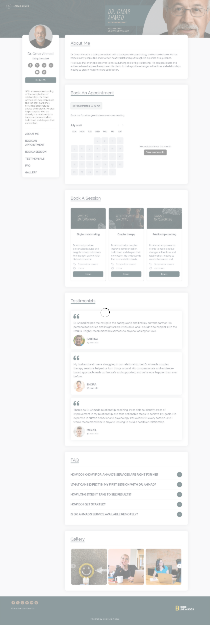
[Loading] (105, 312)
